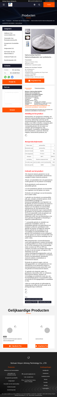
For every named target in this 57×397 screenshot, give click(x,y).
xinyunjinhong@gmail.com (35, 1)
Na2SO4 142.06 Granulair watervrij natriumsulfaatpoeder (12, 339)
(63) (11, 44)
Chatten (49, 4)
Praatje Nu (12, 82)
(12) (10, 56)
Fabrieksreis (45, 373)
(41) (9, 34)
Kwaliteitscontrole (46, 376)
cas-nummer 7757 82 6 (31, 302)
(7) (9, 52)
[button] (9, 330)
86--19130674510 (50, 1)
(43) (10, 60)
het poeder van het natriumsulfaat (21, 20)
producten (8, 20)
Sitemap (46, 385)
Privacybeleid (46, 388)
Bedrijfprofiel (46, 370)
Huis (3, 20)
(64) (10, 39)
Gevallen (46, 382)
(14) (9, 48)
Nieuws (45, 379)
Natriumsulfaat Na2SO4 (44, 302)
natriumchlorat (39, 339)
